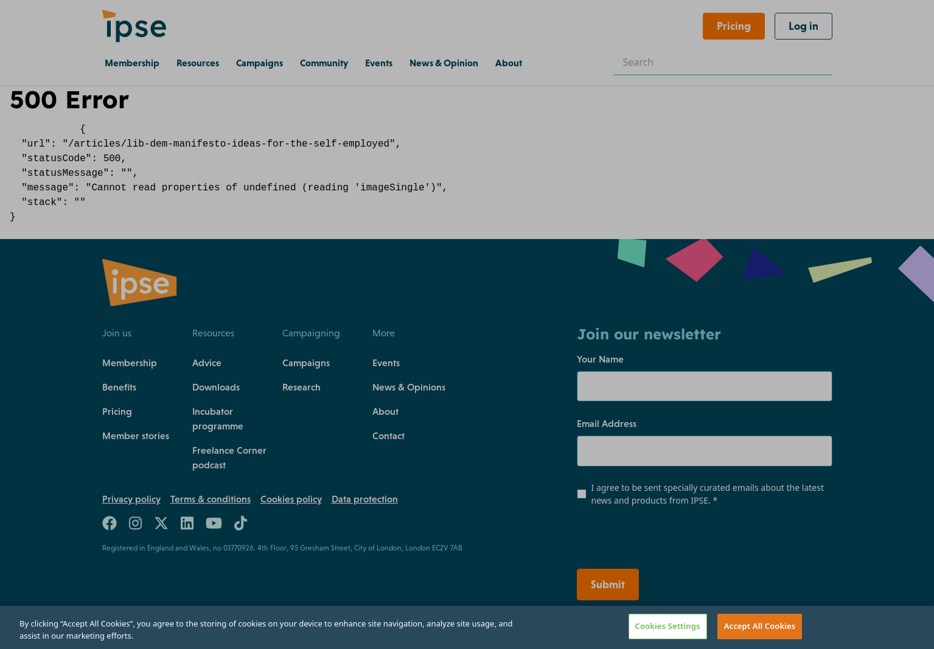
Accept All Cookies (760, 625)
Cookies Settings (667, 625)
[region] (467, 627)
